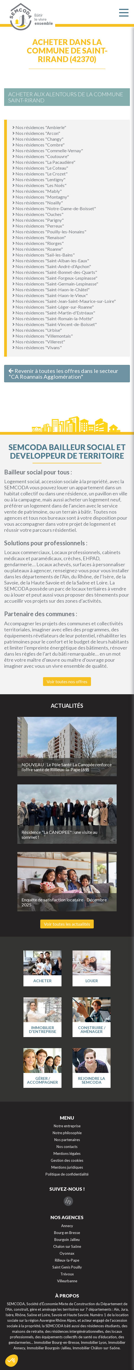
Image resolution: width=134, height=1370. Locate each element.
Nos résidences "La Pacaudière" (43, 162)
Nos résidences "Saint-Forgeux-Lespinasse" (54, 278)
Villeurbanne (67, 1281)
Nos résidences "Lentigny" (38, 179)
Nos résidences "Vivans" (37, 347)
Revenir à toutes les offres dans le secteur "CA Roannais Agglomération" (63, 373)
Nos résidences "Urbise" (37, 330)
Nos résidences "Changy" (37, 138)
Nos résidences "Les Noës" (39, 185)
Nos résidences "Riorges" (38, 243)
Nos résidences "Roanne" (37, 249)
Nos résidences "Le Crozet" (40, 173)
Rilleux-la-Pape (67, 1260)
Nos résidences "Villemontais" (42, 335)
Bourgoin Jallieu (67, 1239)
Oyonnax (67, 1253)
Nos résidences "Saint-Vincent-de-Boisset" (54, 324)
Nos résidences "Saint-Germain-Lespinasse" (55, 283)
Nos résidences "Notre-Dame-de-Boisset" (54, 208)
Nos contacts (67, 1146)
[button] (11, 1360)
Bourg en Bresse (67, 1232)
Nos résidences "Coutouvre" (40, 156)
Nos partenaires (67, 1139)
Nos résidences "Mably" (37, 191)
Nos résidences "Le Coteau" (40, 167)
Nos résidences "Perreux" (38, 225)
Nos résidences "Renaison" (39, 237)
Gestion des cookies (67, 1160)
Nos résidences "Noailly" (37, 202)
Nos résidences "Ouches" (37, 214)
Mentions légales (67, 1153)
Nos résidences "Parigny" (38, 220)
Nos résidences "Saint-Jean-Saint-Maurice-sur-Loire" (64, 301)
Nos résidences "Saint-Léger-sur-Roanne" (53, 306)
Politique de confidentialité (67, 1174)
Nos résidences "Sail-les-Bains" (43, 254)
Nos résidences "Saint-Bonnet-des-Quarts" (54, 272)
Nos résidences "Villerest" (38, 341)
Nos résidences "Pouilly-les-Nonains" (49, 231)
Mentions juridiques (67, 1167)
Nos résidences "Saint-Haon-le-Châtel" (51, 289)
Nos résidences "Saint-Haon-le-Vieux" (50, 295)
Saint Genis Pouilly (67, 1267)
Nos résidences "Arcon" (36, 133)
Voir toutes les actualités (67, 923)
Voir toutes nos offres (67, 681)
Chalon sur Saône (67, 1246)
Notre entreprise (67, 1126)
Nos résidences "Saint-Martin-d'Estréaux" (53, 312)
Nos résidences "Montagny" (40, 196)
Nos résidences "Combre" (38, 144)
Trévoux (67, 1274)
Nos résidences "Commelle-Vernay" (47, 150)
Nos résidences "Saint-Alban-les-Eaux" (50, 260)
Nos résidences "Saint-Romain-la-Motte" (52, 318)
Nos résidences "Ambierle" (39, 127)
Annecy (67, 1226)
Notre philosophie (67, 1133)
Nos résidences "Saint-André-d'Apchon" (51, 266)
